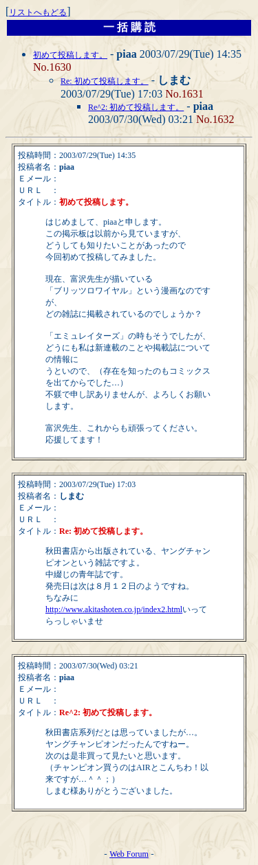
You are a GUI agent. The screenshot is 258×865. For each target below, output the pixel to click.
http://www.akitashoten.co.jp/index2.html (113, 609)
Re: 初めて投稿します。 (105, 81)
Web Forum (129, 854)
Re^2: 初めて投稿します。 (136, 107)
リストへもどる (38, 12)
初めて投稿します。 (70, 55)
